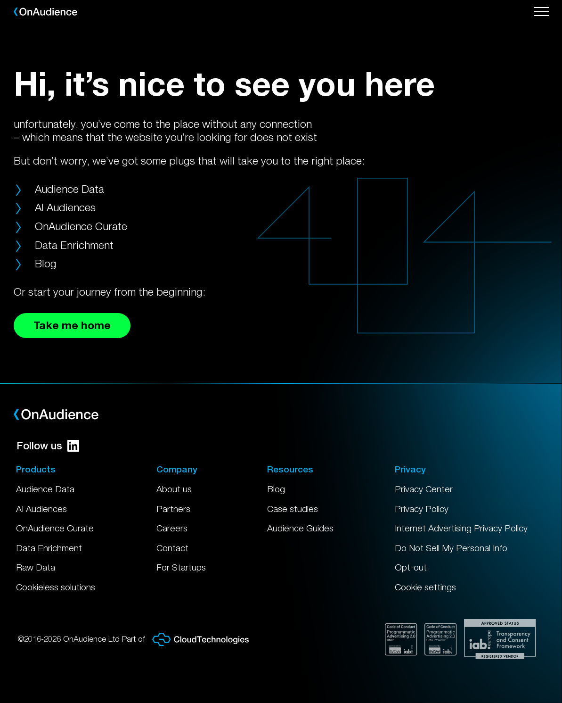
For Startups (181, 567)
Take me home (72, 325)
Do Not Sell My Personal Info (451, 548)
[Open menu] (541, 12)
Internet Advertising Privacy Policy (461, 528)
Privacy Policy (421, 509)
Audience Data (69, 188)
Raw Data (35, 567)
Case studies (292, 509)
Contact (172, 548)
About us (174, 489)
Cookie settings (425, 587)
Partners (173, 509)
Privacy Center (424, 489)
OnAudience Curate (81, 226)
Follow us (47, 445)
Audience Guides (300, 528)
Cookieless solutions (55, 587)
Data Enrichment (74, 245)
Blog (46, 263)
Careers (171, 528)
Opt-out (411, 567)
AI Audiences (65, 207)
